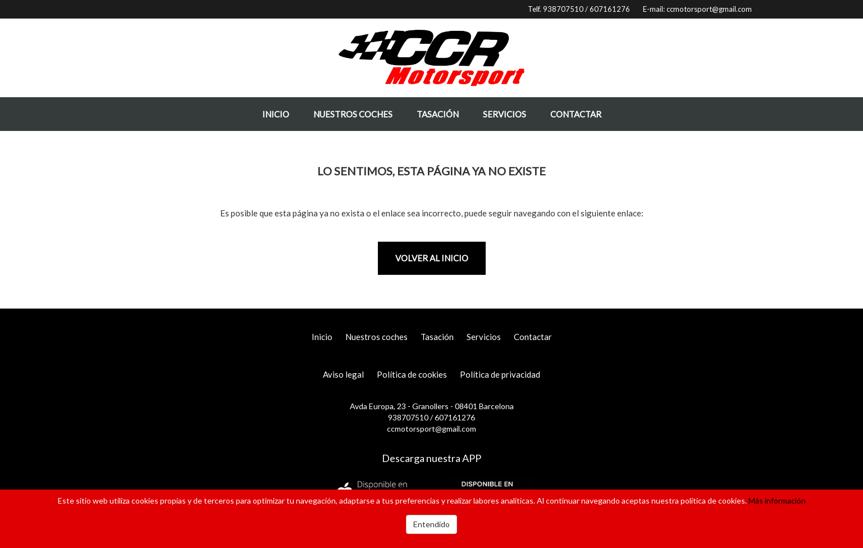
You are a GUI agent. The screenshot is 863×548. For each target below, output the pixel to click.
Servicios (504, 114)
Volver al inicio (431, 258)
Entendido (431, 524)
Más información (777, 500)
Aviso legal (343, 374)
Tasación (438, 114)
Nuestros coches (352, 114)
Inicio (275, 114)
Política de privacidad (500, 374)
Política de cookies (412, 374)
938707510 (563, 8)
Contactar (575, 114)
